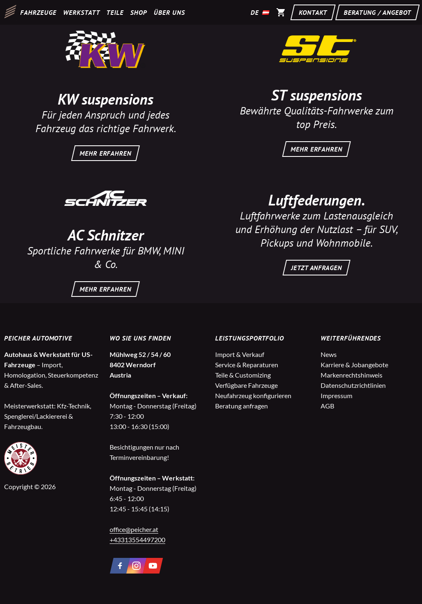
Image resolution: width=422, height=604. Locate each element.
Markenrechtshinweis (351, 375)
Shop (138, 12)
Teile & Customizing (243, 375)
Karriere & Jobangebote (354, 364)
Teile (115, 12)
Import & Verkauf (239, 354)
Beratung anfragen (241, 406)
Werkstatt (81, 12)
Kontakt (313, 12)
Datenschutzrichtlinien (353, 385)
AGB (327, 406)
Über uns (169, 12)
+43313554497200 (137, 539)
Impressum (336, 395)
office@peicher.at (134, 529)
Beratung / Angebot (377, 12)
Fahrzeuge (38, 12)
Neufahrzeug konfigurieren (253, 395)
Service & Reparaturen (246, 364)
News (329, 354)
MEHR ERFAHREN (105, 153)
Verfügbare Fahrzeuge (246, 385)
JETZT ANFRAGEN (316, 268)
